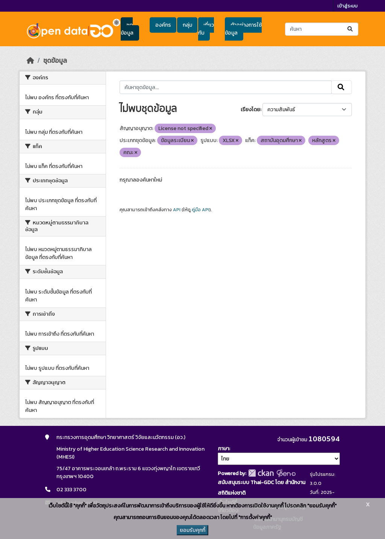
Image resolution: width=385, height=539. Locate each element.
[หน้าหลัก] (30, 60)
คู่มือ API (200, 209)
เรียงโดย (250, 110)
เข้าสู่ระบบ (347, 5)
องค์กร (163, 25)
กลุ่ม (187, 25)
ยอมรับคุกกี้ (192, 530)
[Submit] (351, 29)
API (176, 209)
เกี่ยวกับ (206, 29)
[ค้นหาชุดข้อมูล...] (321, 29)
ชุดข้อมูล (127, 29)
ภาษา (223, 449)
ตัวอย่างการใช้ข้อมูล (243, 29)
